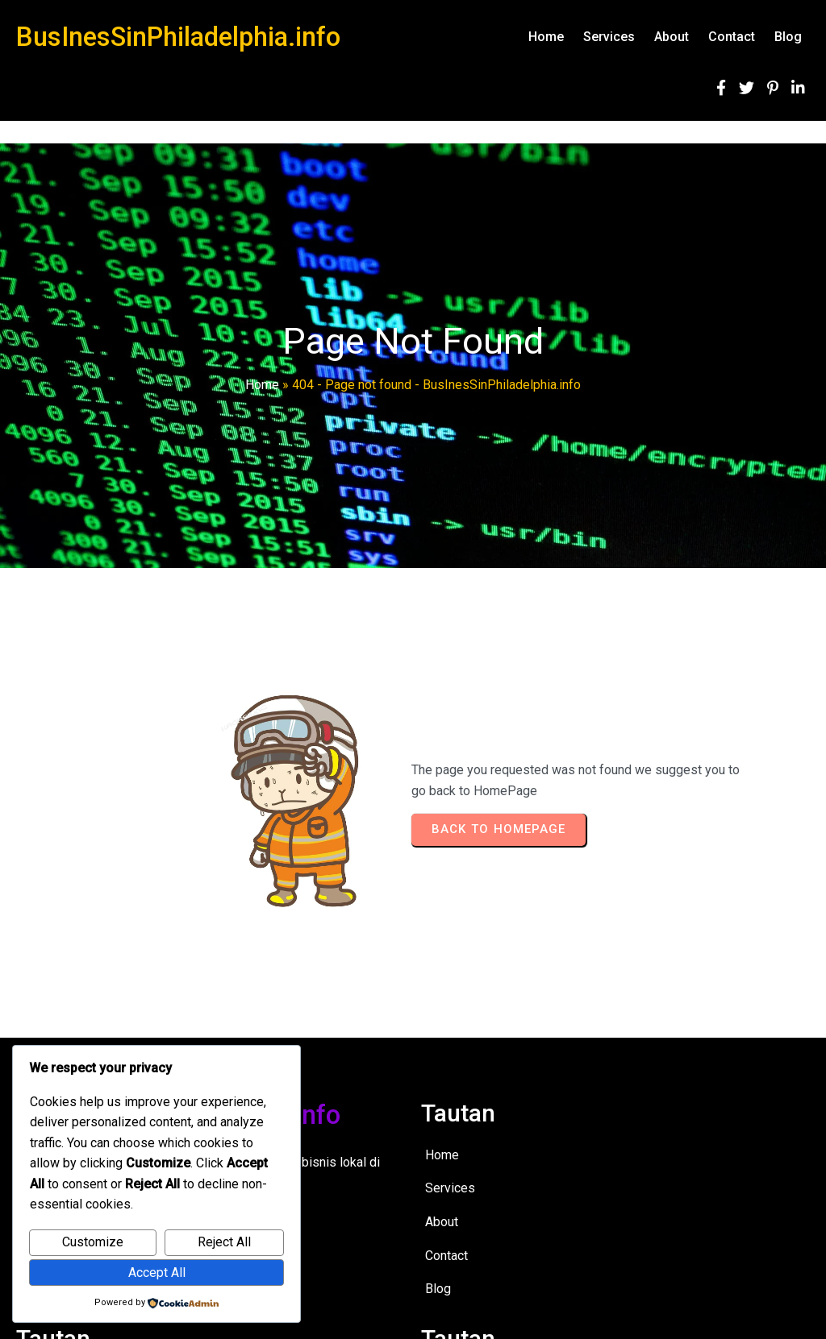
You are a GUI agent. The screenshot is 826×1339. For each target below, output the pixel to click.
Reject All (224, 1242)
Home (262, 384)
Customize (92, 1242)
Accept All (157, 1272)
